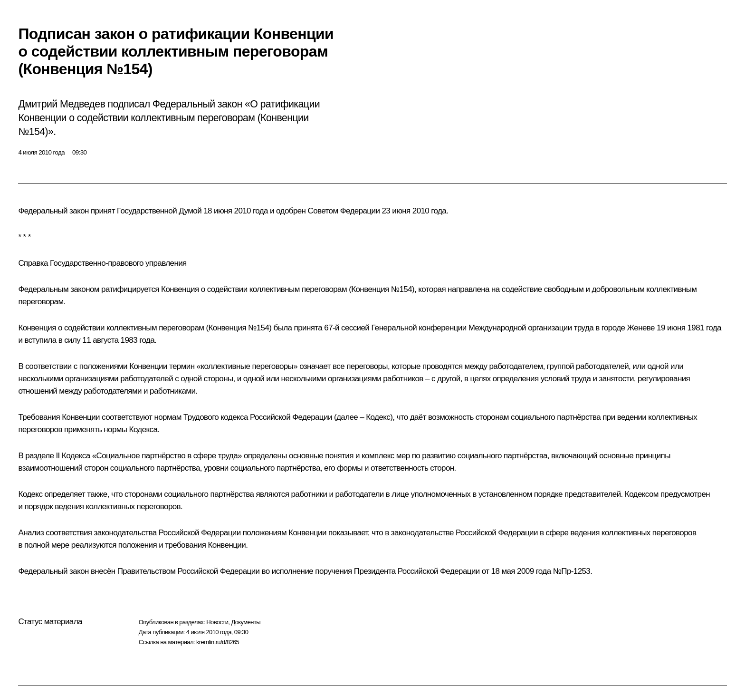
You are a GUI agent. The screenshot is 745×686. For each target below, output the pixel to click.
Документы (245, 622)
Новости (217, 622)
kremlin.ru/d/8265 (217, 642)
